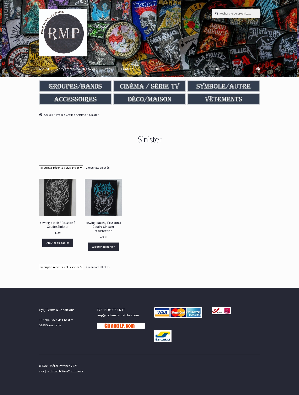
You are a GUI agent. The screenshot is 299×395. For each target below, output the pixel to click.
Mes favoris (90, 69)
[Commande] (61, 167)
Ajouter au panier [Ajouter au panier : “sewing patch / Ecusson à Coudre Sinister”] (58, 243)
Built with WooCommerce (65, 371)
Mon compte (65, 69)
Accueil (44, 69)
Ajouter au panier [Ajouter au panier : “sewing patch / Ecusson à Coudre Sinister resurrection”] (103, 247)
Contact (127, 69)
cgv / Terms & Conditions (56, 310)
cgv (41, 371)
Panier (109, 69)
